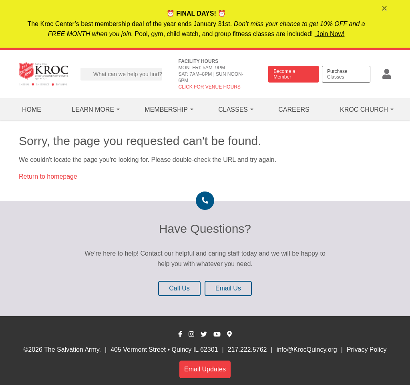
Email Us (228, 288)
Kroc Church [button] (364, 109)
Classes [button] (233, 109)
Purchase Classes (337, 74)
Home (31, 109)
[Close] (385, 9)
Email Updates (205, 369)
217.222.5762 (247, 349)
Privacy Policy (367, 349)
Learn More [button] (93, 109)
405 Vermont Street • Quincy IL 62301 (164, 349)
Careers (293, 109)
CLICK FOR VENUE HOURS (209, 87)
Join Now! (330, 33)
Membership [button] (166, 109)
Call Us (179, 288)
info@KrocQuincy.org (307, 349)
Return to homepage (48, 176)
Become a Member (284, 74)
